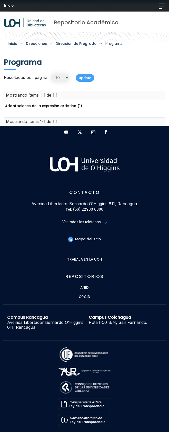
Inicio (9, 5)
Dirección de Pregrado (76, 43)
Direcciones (36, 43)
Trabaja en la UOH (84, 260)
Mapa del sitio (84, 239)
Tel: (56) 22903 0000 (84, 210)
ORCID (84, 297)
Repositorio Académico (86, 22)
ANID (84, 288)
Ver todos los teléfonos (84, 222)
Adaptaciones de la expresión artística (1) (43, 106)
